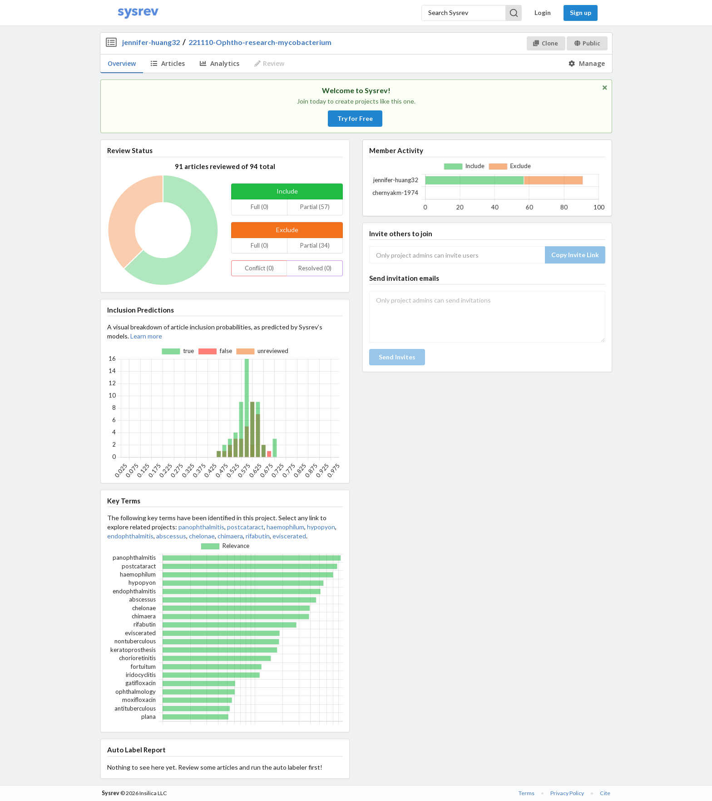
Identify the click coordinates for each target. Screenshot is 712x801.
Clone (546, 43)
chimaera (230, 536)
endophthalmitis (130, 536)
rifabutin (258, 536)
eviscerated (289, 536)
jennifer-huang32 (151, 42)
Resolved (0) (314, 268)
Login (542, 12)
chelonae (202, 536)
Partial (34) (315, 245)
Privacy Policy (567, 793)
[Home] (138, 13)
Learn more (146, 336)
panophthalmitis (201, 527)
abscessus (171, 536)
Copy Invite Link (575, 255)
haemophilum (285, 527)
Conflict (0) (259, 268)
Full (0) (259, 206)
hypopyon (321, 527)
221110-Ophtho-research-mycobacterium (259, 42)
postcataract (245, 527)
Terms (526, 793)
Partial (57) (315, 206)
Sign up (580, 12)
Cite (605, 793)
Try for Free (355, 118)
